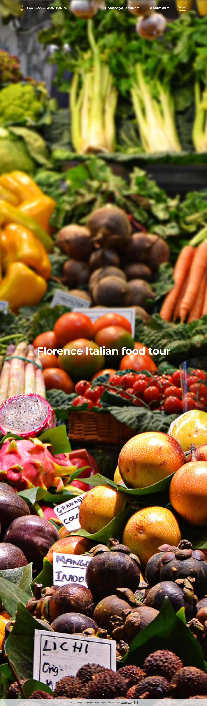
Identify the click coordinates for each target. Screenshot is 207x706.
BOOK (182, 8)
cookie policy (126, 702)
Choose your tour (118, 8)
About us (156, 8)
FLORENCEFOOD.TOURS (47, 8)
